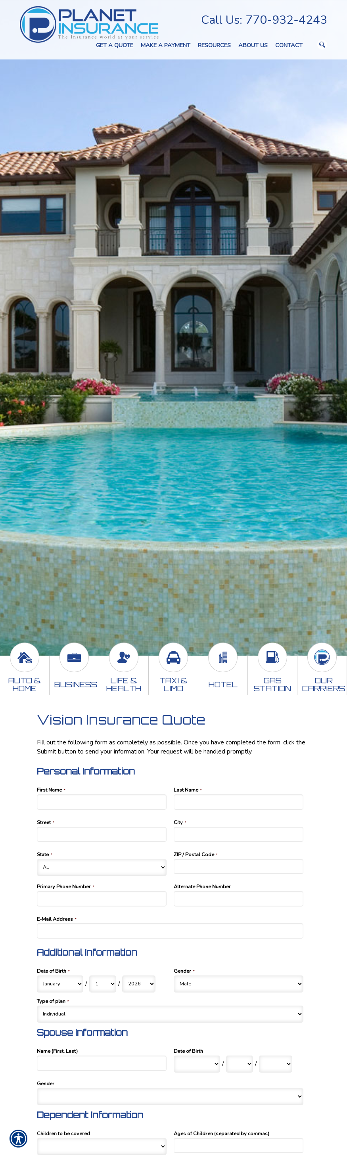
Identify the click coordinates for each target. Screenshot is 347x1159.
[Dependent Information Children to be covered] (102, 1146)
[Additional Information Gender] (239, 984)
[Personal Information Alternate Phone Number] (239, 898)
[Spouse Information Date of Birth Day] (239, 1064)
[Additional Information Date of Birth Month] (60, 984)
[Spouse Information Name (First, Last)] (102, 1063)
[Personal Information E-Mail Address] (170, 930)
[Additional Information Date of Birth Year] (138, 984)
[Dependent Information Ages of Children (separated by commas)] (239, 1145)
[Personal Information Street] (102, 834)
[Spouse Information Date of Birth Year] (275, 1064)
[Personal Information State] (102, 867)
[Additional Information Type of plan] (170, 1014)
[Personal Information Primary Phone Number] (102, 898)
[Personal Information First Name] (102, 801)
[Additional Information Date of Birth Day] (102, 984)
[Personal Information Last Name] (239, 801)
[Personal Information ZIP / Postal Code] (239, 866)
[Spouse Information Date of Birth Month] (197, 1064)
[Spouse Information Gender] (170, 1096)
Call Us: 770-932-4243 (264, 20)
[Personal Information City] (239, 834)
